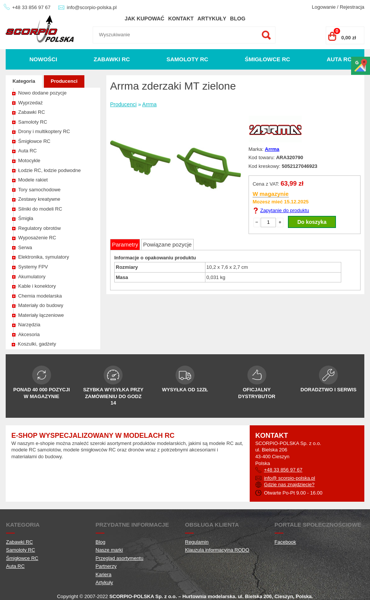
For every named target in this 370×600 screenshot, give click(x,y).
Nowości (43, 59)
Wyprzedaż (30, 102)
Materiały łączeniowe (41, 315)
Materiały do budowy (40, 305)
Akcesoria (29, 334)
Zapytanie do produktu (284, 210)
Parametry (125, 244)
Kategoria (23, 81)
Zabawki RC (112, 59)
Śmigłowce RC (267, 59)
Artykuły (211, 19)
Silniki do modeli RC (40, 209)
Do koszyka (311, 222)
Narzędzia (29, 324)
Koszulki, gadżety (37, 344)
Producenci (64, 81)
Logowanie (324, 7)
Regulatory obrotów (39, 228)
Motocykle (29, 160)
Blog (237, 19)
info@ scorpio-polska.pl (289, 478)
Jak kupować (144, 19)
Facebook (285, 542)
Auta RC (338, 59)
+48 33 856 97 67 (31, 7)
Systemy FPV (33, 267)
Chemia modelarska (40, 296)
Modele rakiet (33, 180)
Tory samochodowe (39, 189)
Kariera (104, 574)
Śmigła (25, 218)
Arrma (149, 104)
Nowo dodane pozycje (42, 93)
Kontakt (180, 19)
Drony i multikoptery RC (44, 131)
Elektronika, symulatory (43, 257)
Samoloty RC (187, 59)
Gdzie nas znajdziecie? (289, 484)
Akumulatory (31, 276)
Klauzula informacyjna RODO (217, 550)
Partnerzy (106, 566)
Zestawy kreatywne (39, 199)
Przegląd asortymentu (119, 558)
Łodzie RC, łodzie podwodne (49, 170)
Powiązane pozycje (167, 244)
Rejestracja (352, 7)
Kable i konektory (37, 286)
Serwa (25, 247)
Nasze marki (109, 550)
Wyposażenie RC (37, 237)
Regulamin (196, 542)
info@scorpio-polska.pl (92, 7)
